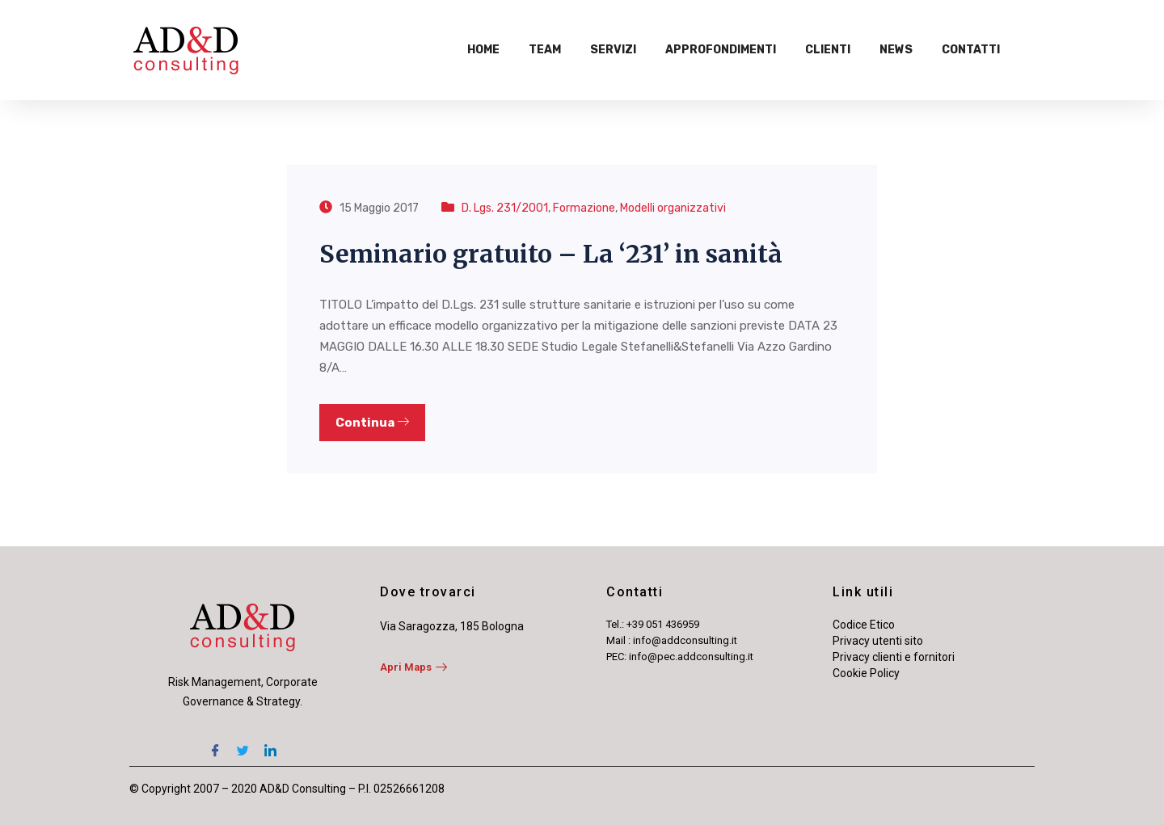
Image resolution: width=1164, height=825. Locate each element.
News (896, 50)
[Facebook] (215, 743)
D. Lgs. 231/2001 (505, 208)
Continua (372, 422)
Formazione (584, 208)
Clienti (827, 50)
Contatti (971, 50)
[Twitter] (242, 743)
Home (483, 50)
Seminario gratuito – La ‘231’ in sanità (550, 253)
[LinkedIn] (270, 743)
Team (545, 50)
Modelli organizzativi (673, 208)
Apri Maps (413, 667)
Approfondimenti (720, 50)
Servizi (613, 50)
